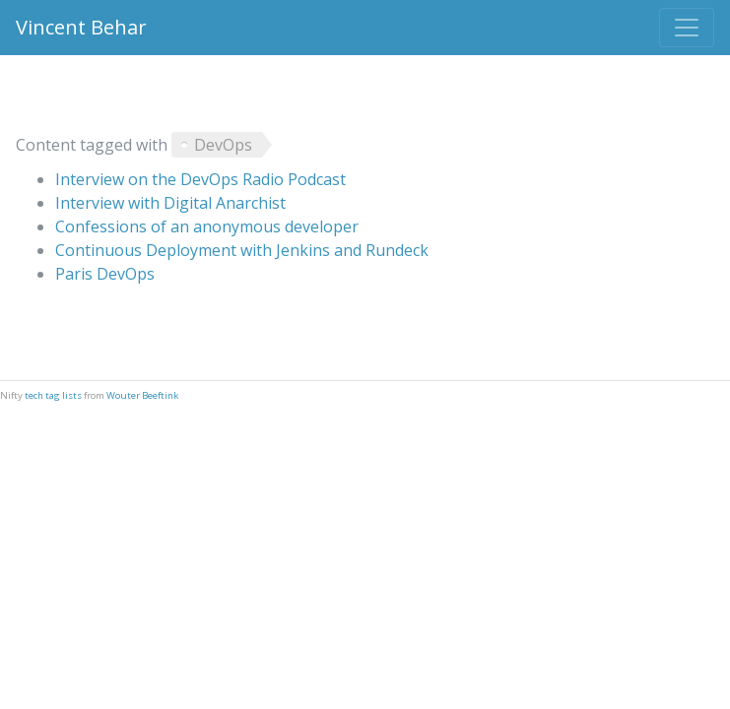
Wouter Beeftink (142, 395)
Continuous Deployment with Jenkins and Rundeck (242, 250)
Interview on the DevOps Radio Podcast (200, 179)
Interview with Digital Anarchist (170, 203)
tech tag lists (53, 395)
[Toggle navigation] (686, 27)
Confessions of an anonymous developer (207, 226)
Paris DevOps (105, 274)
